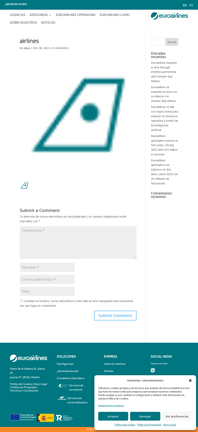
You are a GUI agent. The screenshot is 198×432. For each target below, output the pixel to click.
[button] (190, 380)
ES (185, 5)
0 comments (61, 48)
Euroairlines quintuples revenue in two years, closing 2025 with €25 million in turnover (164, 145)
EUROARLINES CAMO (115, 15)
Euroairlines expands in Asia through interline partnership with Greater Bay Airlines (164, 72)
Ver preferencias (177, 416)
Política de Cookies (21, 384)
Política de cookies (125, 424)
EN (191, 5)
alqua (26, 48)
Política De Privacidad (149, 424)
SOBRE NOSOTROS (23, 22)
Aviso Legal (169, 424)
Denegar (145, 416)
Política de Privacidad (23, 387)
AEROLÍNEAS (39, 15)
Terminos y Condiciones (24, 390)
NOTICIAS (48, 22)
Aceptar (113, 416)
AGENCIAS (17, 15)
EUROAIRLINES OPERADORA (76, 15)
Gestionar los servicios (111, 405)
